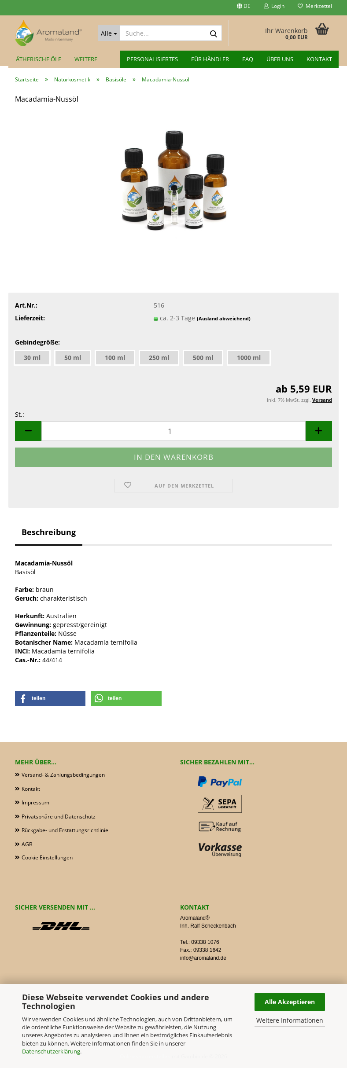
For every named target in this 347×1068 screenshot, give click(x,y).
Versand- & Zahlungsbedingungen (63, 774)
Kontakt (319, 59)
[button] (243, 7)
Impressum (35, 802)
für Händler (210, 59)
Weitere (85, 59)
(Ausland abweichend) (224, 318)
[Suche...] (109, 33)
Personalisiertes (152, 59)
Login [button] (274, 6)
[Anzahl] (173, 431)
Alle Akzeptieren (290, 1002)
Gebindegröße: (37, 342)
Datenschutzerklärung (51, 1051)
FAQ (247, 59)
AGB (27, 844)
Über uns (279, 59)
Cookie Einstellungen (47, 857)
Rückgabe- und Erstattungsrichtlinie (65, 830)
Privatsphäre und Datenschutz (59, 816)
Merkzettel (315, 6)
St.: (19, 414)
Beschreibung (49, 532)
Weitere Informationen (289, 1020)
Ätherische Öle (38, 59)
